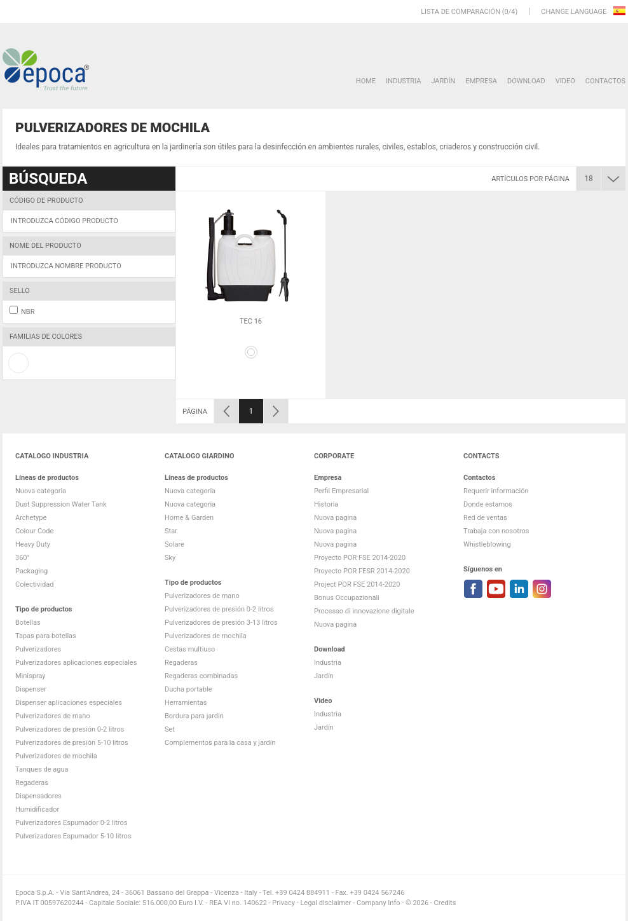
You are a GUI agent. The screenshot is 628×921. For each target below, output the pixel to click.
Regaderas (31, 783)
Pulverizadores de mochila (56, 756)
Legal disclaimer (325, 903)
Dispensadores (38, 796)
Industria (403, 81)
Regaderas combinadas (201, 676)
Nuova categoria (40, 491)
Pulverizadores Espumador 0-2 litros (71, 823)
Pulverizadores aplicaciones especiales (76, 662)
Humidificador (37, 809)
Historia (326, 504)
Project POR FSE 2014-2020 (357, 584)
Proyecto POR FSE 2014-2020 (360, 558)
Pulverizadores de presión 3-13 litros (221, 622)
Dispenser (30, 689)
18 (588, 178)
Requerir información (496, 491)
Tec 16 (251, 321)
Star (171, 531)
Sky (170, 558)
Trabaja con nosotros (496, 531)
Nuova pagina (335, 518)
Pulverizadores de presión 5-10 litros (71, 743)
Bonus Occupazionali (346, 598)
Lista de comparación (460, 12)
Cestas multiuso (190, 649)
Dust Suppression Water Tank (61, 504)
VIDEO (565, 81)
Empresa (481, 81)
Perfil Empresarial (341, 491)
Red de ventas (485, 518)
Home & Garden (189, 518)
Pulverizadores (38, 649)
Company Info (378, 903)
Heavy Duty (32, 544)
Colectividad (34, 584)
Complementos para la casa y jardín (220, 743)
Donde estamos (487, 504)
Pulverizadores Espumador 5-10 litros (73, 836)
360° (22, 558)
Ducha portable (188, 689)
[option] (250, 295)
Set (170, 729)
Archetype (30, 518)
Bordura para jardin (194, 716)
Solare (174, 544)
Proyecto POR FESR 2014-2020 (362, 571)
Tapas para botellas (45, 636)
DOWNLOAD (526, 81)
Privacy (283, 903)
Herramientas (186, 703)
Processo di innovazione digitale (364, 611)
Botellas (28, 622)
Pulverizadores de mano (52, 716)
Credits (445, 903)
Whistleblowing (487, 544)
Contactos (605, 81)
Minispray (30, 676)
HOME (366, 81)
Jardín (443, 81)
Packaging (31, 571)
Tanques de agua (42, 769)
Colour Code (34, 531)
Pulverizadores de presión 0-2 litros (69, 729)
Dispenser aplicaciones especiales (68, 703)
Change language (574, 12)
